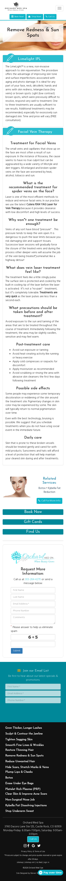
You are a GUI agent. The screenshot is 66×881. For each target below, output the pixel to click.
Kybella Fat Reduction (52, 490)
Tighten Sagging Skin (18, 739)
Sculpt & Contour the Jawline (24, 733)
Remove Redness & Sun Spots (24, 755)
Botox (42, 488)
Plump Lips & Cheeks (19, 772)
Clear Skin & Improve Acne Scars (26, 794)
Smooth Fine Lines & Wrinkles (24, 745)
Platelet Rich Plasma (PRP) (22, 789)
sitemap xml (30, 862)
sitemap (20, 862)
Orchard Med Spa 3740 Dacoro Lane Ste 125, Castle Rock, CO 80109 (33, 825)
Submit (16, 651)
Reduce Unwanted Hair (20, 761)
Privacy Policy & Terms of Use (33, 851)
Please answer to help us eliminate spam (32, 629)
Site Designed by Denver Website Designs (33, 873)
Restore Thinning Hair (19, 750)
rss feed (39, 862)
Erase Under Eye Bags (19, 783)
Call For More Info (49, 501)
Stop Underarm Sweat (19, 811)
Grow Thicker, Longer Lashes (23, 728)
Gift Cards (33, 522)
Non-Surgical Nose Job (20, 799)
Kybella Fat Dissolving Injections (26, 805)
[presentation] (25, 709)
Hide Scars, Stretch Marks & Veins (27, 767)
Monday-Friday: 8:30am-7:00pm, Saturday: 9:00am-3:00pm (33, 832)
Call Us (33, 839)
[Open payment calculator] (50, 872)
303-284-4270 (33, 579)
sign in (46, 862)
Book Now (33, 512)
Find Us (33, 532)
